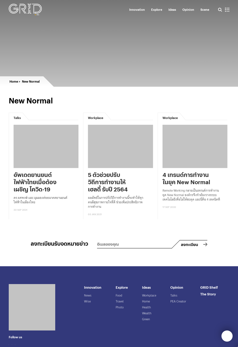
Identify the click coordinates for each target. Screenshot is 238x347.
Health (146, 307)
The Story (208, 294)
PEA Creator (178, 301)
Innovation (137, 9)
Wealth (147, 313)
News (87, 295)
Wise (87, 301)
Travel (120, 301)
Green (146, 319)
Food (119, 295)
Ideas (172, 9)
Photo (120, 307)
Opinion (188, 9)
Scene (204, 9)
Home (146, 301)
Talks (173, 295)
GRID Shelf (209, 287)
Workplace (149, 295)
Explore (156, 9)
